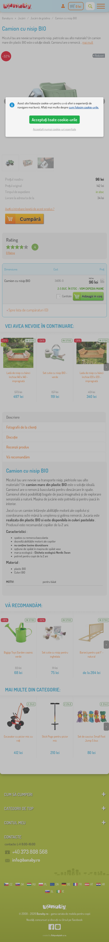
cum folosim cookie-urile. (84, 107)
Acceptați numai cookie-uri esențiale (54, 129)
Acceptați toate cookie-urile (54, 119)
